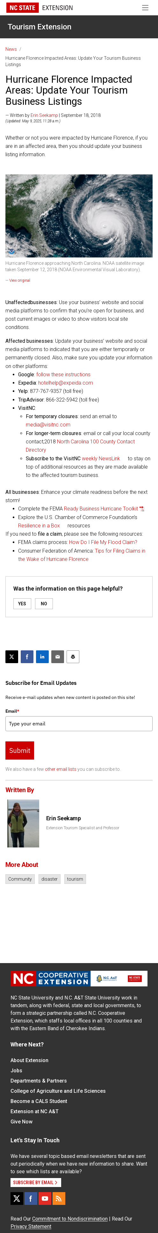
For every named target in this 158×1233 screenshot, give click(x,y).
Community (20, 879)
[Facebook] (31, 1198)
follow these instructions (63, 374)
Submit (19, 750)
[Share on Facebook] (27, 656)
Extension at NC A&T (35, 1111)
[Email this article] (57, 656)
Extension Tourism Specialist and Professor (82, 828)
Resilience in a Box (39, 526)
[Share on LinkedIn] (42, 656)
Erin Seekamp (44, 115)
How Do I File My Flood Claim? (103, 542)
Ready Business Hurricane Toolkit (101, 509)
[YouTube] (45, 1198)
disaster (49, 879)
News (11, 49)
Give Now (21, 1122)
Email (12, 711)
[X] (17, 1198)
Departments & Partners (39, 1081)
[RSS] (59, 1198)
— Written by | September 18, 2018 (53, 115)
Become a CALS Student (39, 1101)
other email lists (60, 769)
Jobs (16, 1071)
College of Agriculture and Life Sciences (58, 1091)
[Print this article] (73, 656)
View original (19, 280)
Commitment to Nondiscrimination (70, 1219)
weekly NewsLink (101, 459)
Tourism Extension (39, 26)
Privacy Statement (31, 1226)
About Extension (29, 1060)
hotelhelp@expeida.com (65, 383)
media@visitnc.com (48, 425)
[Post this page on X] (11, 656)
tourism (75, 879)
